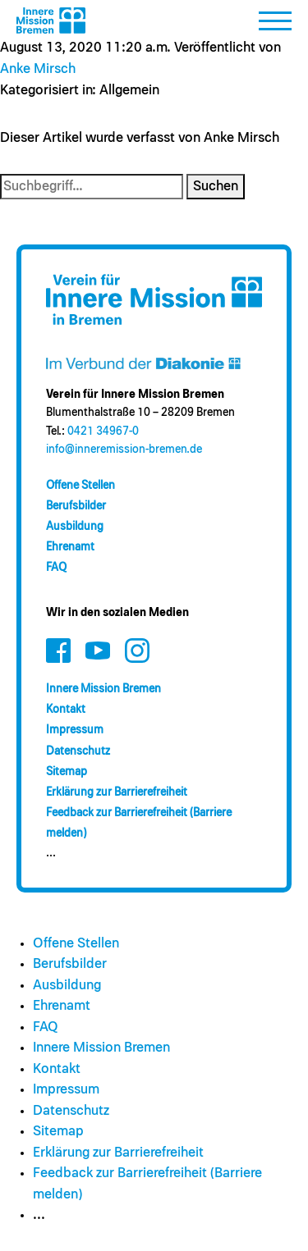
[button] (275, 25)
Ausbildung (74, 526)
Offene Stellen (80, 485)
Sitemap (66, 772)
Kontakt (65, 709)
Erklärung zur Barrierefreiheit (116, 792)
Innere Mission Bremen (103, 689)
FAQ (56, 567)
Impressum (74, 730)
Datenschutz (78, 751)
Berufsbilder (76, 506)
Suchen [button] (215, 187)
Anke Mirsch (38, 69)
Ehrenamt (70, 547)
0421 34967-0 (103, 431)
